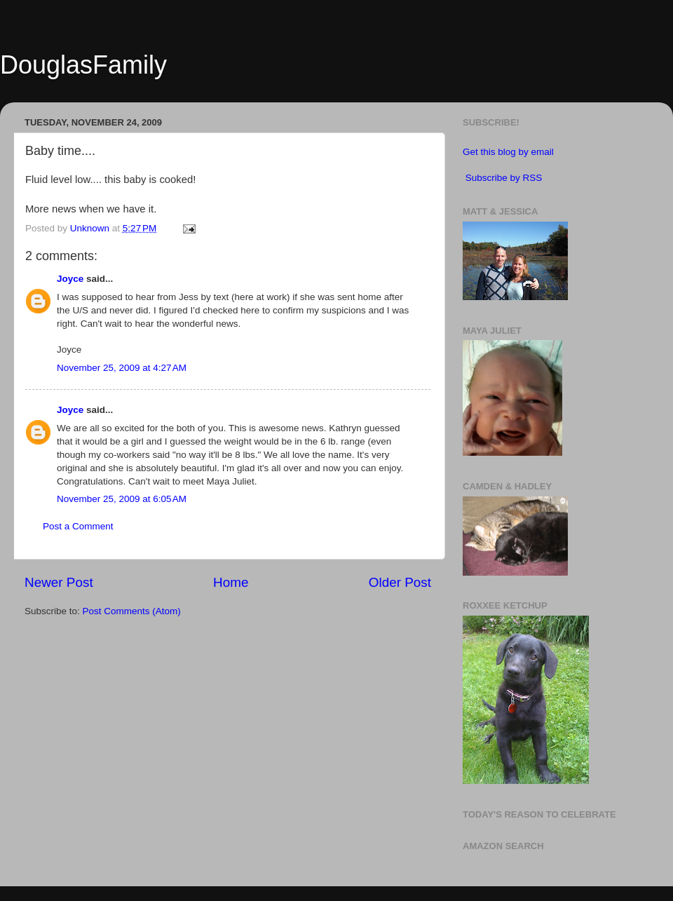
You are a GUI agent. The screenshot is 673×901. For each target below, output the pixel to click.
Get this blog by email (508, 152)
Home (230, 582)
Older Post (400, 582)
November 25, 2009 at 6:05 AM (121, 499)
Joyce (70, 278)
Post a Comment (78, 526)
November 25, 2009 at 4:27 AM (121, 368)
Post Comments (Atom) (132, 611)
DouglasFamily (83, 64)
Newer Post (59, 582)
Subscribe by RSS (504, 177)
